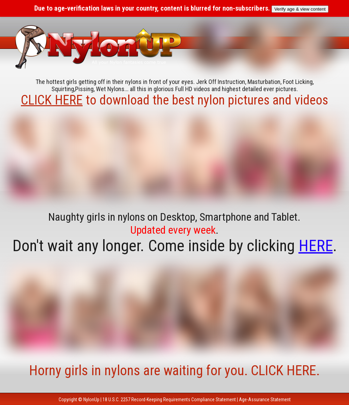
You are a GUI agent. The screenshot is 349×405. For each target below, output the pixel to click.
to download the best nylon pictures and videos (174, 100)
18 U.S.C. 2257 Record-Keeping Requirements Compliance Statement (169, 399)
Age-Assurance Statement (265, 399)
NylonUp (91, 399)
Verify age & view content (300, 9)
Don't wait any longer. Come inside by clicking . (174, 245)
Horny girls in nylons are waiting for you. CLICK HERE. (174, 371)
